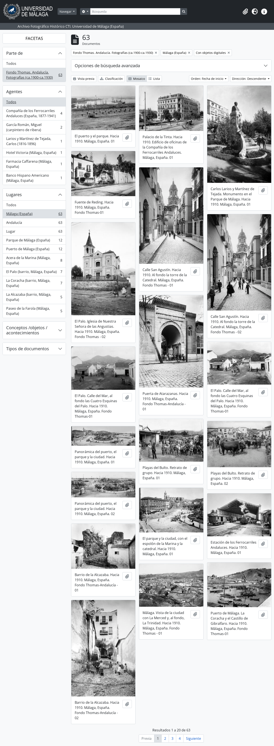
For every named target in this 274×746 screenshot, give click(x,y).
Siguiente (193, 738)
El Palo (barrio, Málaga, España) (34, 272)
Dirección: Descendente (249, 79)
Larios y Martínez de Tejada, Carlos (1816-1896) (34, 141)
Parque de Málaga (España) (34, 241)
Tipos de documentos (27, 349)
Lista (154, 79)
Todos (11, 63)
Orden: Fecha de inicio (207, 79)
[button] (245, 11)
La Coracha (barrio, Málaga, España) (34, 283)
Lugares (14, 194)
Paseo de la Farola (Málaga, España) (34, 311)
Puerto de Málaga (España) (34, 249)
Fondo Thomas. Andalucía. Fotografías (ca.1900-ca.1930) (34, 75)
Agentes (14, 91)
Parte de (14, 53)
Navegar (66, 11)
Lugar (34, 232)
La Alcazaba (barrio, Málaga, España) (34, 297)
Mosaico (136, 79)
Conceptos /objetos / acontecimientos (26, 330)
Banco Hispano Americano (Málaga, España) (34, 178)
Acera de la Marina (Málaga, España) (34, 260)
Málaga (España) (34, 214)
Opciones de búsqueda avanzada (107, 65)
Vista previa (83, 79)
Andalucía (34, 223)
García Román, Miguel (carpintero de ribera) (34, 127)
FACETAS (34, 38)
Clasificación (111, 79)
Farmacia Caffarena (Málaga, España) (34, 164)
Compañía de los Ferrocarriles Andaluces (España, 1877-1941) (34, 113)
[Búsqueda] (135, 11)
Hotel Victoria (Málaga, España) (34, 153)
